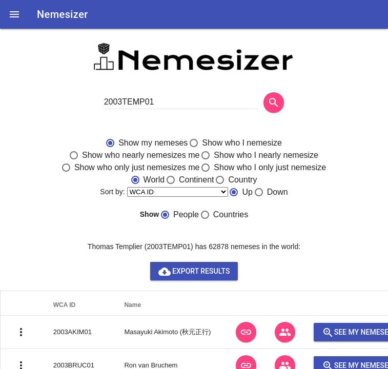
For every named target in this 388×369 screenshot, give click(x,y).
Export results (194, 271)
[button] (14, 14)
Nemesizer (62, 14)
